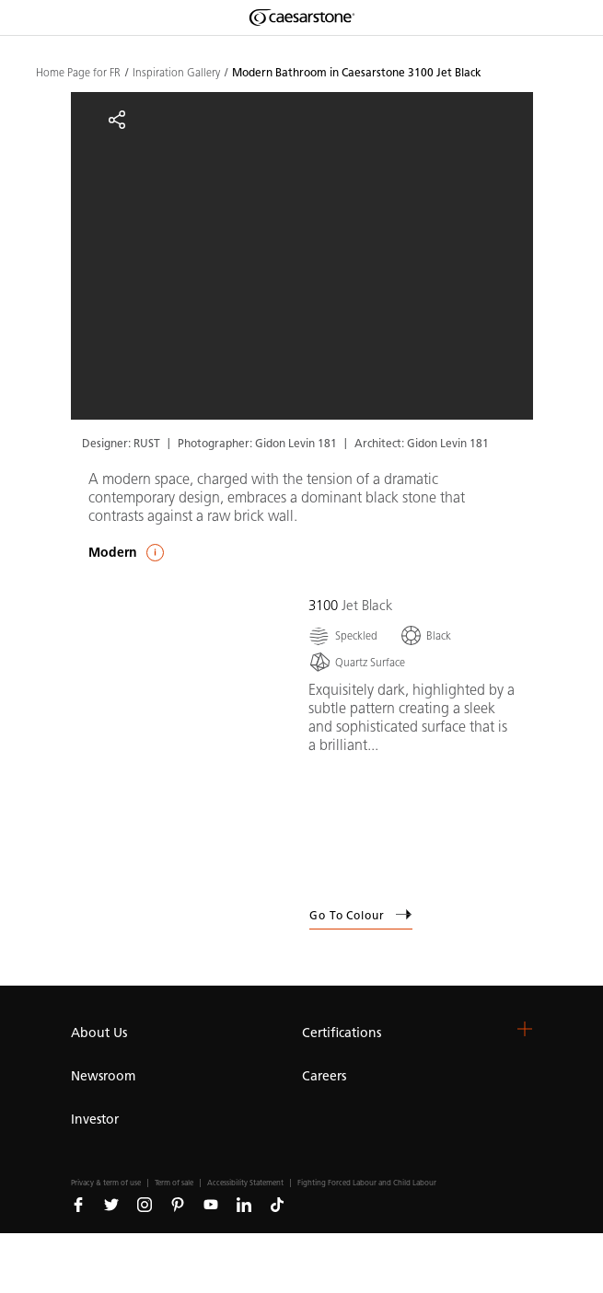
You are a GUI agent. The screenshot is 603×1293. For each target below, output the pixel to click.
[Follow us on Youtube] (210, 1204)
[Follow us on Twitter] (111, 1204)
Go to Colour (360, 914)
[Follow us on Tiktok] (277, 1204)
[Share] (117, 119)
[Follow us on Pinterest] (177, 1204)
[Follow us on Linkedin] (244, 1204)
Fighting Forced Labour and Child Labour (366, 1183)
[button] (524, 1029)
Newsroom (103, 1076)
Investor (95, 1119)
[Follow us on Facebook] (78, 1204)
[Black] (425, 635)
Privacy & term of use (106, 1183)
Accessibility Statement (245, 1183)
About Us (99, 1033)
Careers (324, 1076)
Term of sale (174, 1183)
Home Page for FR (78, 72)
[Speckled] (342, 635)
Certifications (341, 1033)
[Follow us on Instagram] (144, 1204)
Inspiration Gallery (176, 72)
